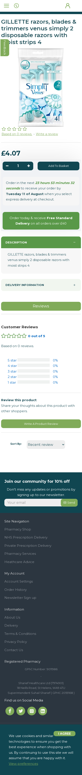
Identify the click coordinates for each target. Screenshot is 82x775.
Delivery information (24, 285)
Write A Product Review (41, 423)
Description (16, 242)
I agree (64, 734)
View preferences (23, 764)
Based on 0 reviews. (17, 134)
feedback (5, 47)
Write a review (47, 134)
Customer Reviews (19, 327)
